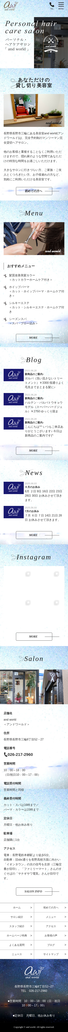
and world (31, 1027)
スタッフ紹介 (16, 926)
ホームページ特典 (17, 935)
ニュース (17, 954)
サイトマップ (51, 954)
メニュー (51, 916)
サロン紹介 (17, 916)
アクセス (51, 926)
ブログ (51, 944)
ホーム (17, 907)
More (33, 337)
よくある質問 (16, 944)
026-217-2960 (20, 754)
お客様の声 (51, 935)
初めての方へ (33, 191)
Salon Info (33, 891)
